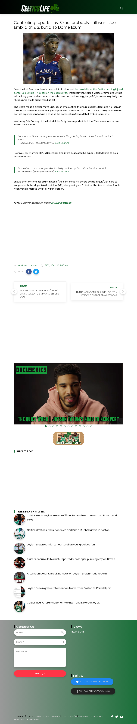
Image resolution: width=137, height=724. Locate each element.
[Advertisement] (68, 237)
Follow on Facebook (94, 691)
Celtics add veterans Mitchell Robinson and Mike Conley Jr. (63, 602)
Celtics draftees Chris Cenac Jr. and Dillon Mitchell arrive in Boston (68, 530)
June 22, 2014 (62, 142)
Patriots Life (97, 716)
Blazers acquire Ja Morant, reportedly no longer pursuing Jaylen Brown (71, 559)
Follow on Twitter (94, 681)
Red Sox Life (84, 716)
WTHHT (46, 716)
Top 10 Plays (67, 716)
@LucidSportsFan (61, 202)
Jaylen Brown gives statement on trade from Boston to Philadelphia (69, 588)
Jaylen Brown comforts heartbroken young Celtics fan (61, 544)
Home (38, 716)
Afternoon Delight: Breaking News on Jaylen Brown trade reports (67, 573)
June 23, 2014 (61, 171)
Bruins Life (19, 719)
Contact (55, 716)
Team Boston (32, 719)
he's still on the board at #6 (52, 92)
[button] (29, 271)
